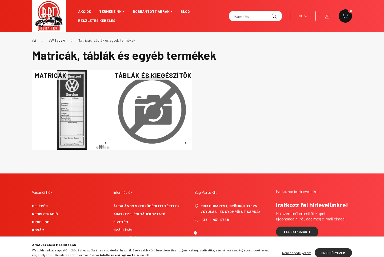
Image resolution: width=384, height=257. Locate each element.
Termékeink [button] (110, 11)
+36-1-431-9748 (215, 219)
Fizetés (120, 222)
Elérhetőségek (128, 238)
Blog (185, 11)
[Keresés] (255, 16)
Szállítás (123, 230)
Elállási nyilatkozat (134, 246)
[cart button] (345, 16)
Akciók (84, 11)
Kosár (38, 230)
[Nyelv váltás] (301, 16)
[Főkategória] (34, 40)
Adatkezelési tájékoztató (139, 214)
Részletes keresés (96, 20)
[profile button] (327, 16)
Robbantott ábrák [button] (151, 11)
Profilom (41, 222)
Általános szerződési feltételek (146, 206)
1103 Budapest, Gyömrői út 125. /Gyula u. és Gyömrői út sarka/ (231, 209)
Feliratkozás (297, 232)
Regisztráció (45, 214)
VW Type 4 (57, 40)
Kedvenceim (43, 238)
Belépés (40, 206)
